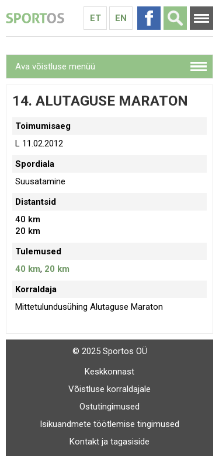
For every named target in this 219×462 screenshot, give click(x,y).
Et (95, 18)
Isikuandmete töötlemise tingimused (109, 424)
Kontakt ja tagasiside (109, 441)
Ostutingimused (109, 406)
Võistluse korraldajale (109, 389)
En (121, 18)
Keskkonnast (109, 371)
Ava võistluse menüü (55, 66)
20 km (56, 269)
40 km (27, 269)
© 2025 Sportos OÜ (109, 351)
